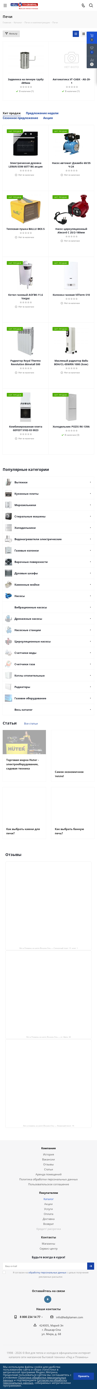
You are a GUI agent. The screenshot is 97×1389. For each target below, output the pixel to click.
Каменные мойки (26, 584)
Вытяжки (21, 482)
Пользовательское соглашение (48, 1188)
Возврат (48, 1228)
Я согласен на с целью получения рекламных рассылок (50, 1279)
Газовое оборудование (30, 698)
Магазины (48, 1248)
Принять (83, 1376)
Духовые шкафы (26, 573)
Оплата (48, 1218)
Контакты (48, 1242)
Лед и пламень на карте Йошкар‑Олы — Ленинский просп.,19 (48, 1130)
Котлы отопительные (29, 675)
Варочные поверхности (31, 562)
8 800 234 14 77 (30, 1321)
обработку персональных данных (47, 1276)
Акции (48, 1208)
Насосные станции (27, 630)
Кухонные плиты (26, 493)
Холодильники (25, 527)
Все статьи (31, 723)
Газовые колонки (26, 550)
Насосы (19, 596)
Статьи (48, 1173)
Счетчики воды (25, 653)
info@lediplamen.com (69, 1321)
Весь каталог (23, 709)
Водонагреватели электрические (38, 539)
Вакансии (48, 1163)
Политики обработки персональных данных (34, 1379)
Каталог (49, 1203)
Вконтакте (47, 1303)
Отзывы (48, 1168)
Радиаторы (22, 687)
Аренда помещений (49, 1178)
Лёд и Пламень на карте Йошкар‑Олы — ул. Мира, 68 (48, 1041)
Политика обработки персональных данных (48, 1183)
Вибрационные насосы (30, 607)
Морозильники (25, 505)
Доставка (48, 1223)
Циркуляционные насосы (32, 641)
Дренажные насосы (28, 618)
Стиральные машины (30, 516)
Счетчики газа (24, 664)
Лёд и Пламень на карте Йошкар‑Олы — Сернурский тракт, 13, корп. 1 (48, 952)
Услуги (48, 1213)
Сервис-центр (49, 1253)
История (48, 1158)
